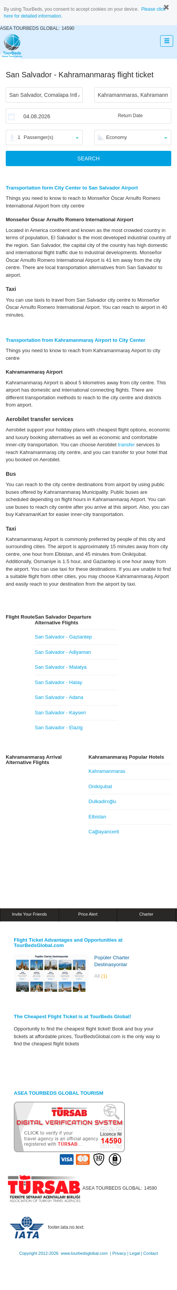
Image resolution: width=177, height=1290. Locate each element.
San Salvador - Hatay (58, 682)
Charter (146, 914)
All (100, 976)
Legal (134, 1253)
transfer (126, 444)
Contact (150, 1253)
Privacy (119, 1253)
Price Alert (87, 914)
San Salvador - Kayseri (60, 712)
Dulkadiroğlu (102, 801)
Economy (116, 137)
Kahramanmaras (106, 771)
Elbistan (97, 817)
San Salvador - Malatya (61, 667)
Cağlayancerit (103, 831)
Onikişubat (100, 786)
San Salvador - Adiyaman (63, 652)
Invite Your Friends (29, 914)
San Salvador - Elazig (59, 727)
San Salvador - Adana (59, 697)
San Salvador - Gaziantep (63, 637)
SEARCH (88, 158)
